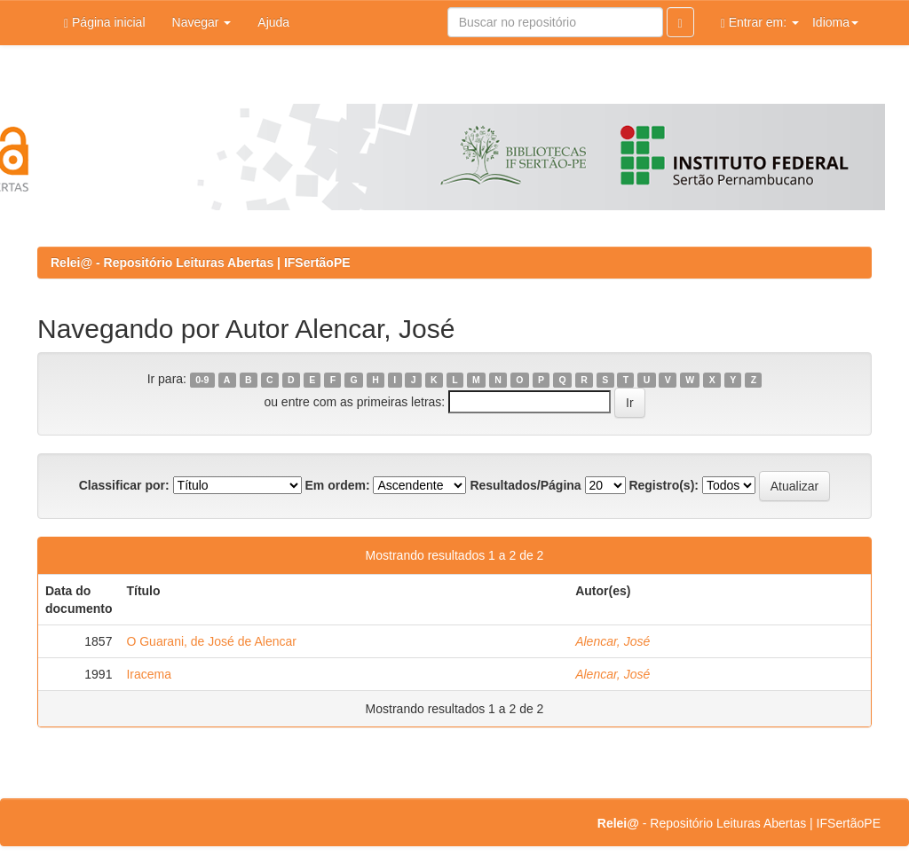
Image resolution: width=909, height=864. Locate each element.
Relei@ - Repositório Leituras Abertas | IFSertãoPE (201, 262)
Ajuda (273, 22)
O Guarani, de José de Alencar (211, 641)
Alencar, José (612, 641)
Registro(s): (663, 485)
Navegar (202, 22)
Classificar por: (124, 485)
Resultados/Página (525, 485)
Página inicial (105, 22)
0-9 (202, 379)
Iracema (148, 674)
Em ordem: (336, 485)
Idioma (835, 22)
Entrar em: (760, 22)
